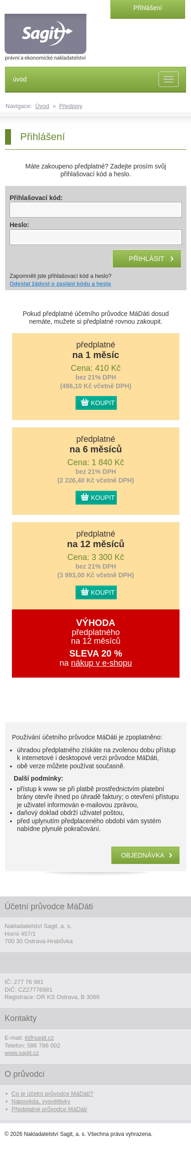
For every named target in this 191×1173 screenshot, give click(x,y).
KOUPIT (103, 403)
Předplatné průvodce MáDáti (49, 1109)
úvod (20, 79)
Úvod (42, 106)
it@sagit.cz (39, 1037)
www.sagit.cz (22, 1052)
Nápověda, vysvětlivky (41, 1101)
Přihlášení (147, 7)
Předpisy (70, 106)
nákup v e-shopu (101, 663)
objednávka (142, 855)
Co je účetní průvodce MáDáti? (52, 1093)
